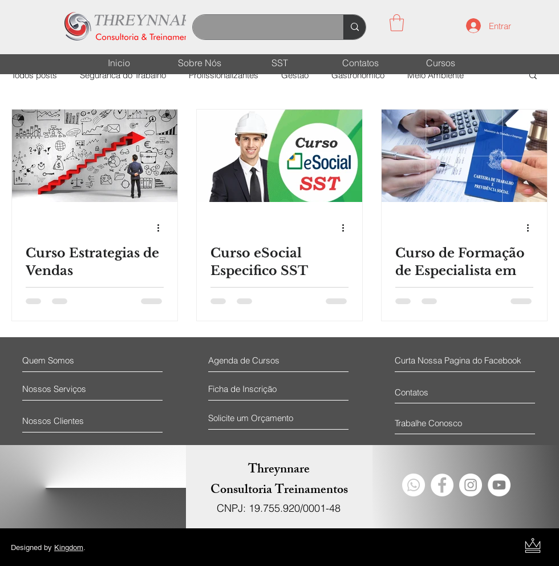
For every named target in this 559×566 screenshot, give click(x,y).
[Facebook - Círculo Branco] (442, 485)
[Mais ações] (162, 228)
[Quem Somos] (48, 360)
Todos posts (34, 75)
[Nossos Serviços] (65, 388)
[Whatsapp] (413, 485)
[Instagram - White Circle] (470, 485)
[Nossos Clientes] (65, 420)
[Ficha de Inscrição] (244, 388)
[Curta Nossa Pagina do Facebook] (459, 360)
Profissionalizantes (223, 75)
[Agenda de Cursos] (258, 360)
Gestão (295, 75)
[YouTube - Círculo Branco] (499, 485)
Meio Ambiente (435, 75)
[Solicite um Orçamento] (251, 417)
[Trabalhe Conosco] (442, 422)
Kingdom (68, 547)
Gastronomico (357, 75)
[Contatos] (442, 392)
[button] (397, 22)
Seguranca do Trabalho (123, 75)
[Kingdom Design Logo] (533, 545)
